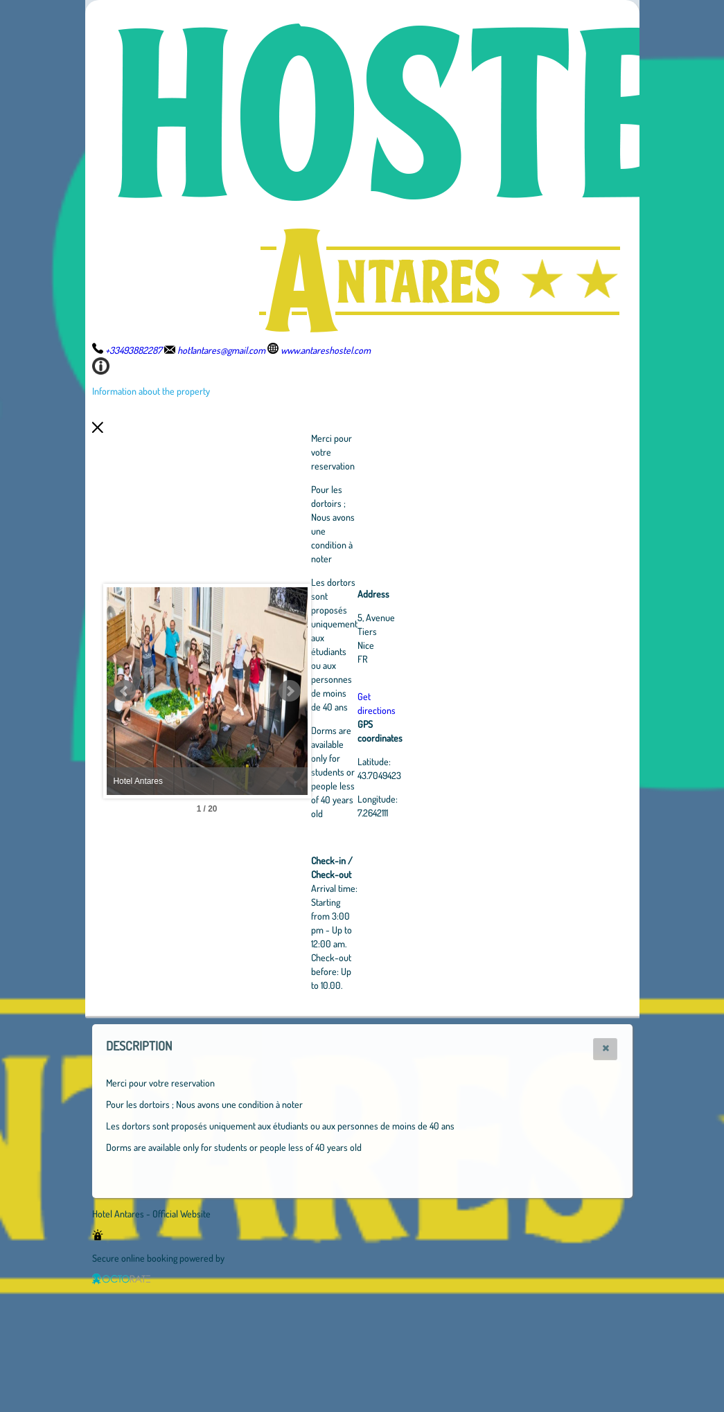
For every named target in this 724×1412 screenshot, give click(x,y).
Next (366, 691)
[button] (605, 1049)
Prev (125, 691)
